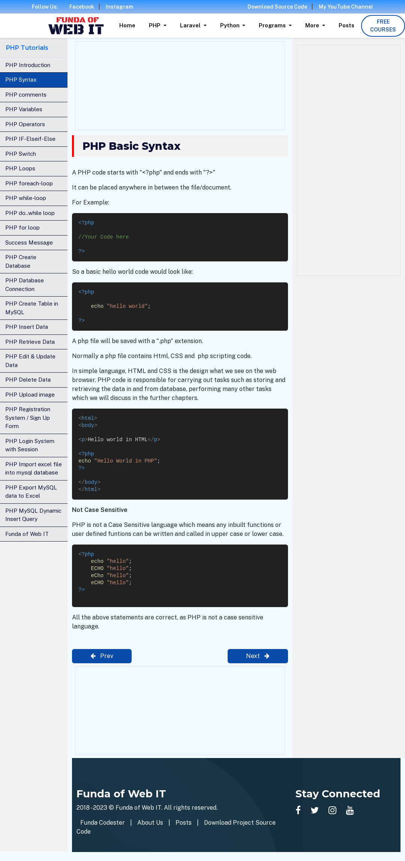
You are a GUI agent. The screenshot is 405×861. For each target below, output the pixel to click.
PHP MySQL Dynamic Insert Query (33, 514)
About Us (150, 822)
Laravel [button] (191, 25)
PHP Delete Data (28, 379)
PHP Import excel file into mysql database (33, 468)
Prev (101, 656)
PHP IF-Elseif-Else (30, 139)
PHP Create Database (20, 261)
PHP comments (25, 94)
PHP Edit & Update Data (30, 360)
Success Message (29, 242)
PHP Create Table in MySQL (31, 307)
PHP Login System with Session (29, 445)
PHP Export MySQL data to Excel (31, 491)
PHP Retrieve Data (30, 342)
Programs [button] (273, 25)
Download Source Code (277, 7)
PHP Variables (23, 109)
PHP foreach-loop (29, 183)
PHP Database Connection (24, 284)
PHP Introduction (27, 65)
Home (127, 25)
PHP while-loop (25, 198)
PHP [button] (155, 25)
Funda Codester (102, 822)
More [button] (313, 25)
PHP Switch (20, 154)
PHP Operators (25, 124)
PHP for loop (22, 227)
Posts (346, 25)
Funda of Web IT (27, 534)
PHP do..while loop (30, 213)
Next (258, 656)
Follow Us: (45, 7)
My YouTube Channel (346, 7)
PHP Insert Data (26, 327)
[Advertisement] (180, 84)
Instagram (119, 7)
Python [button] (230, 25)
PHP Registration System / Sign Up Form (27, 417)
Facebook (81, 7)
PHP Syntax (20, 79)
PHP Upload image (30, 394)
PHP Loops (20, 168)
